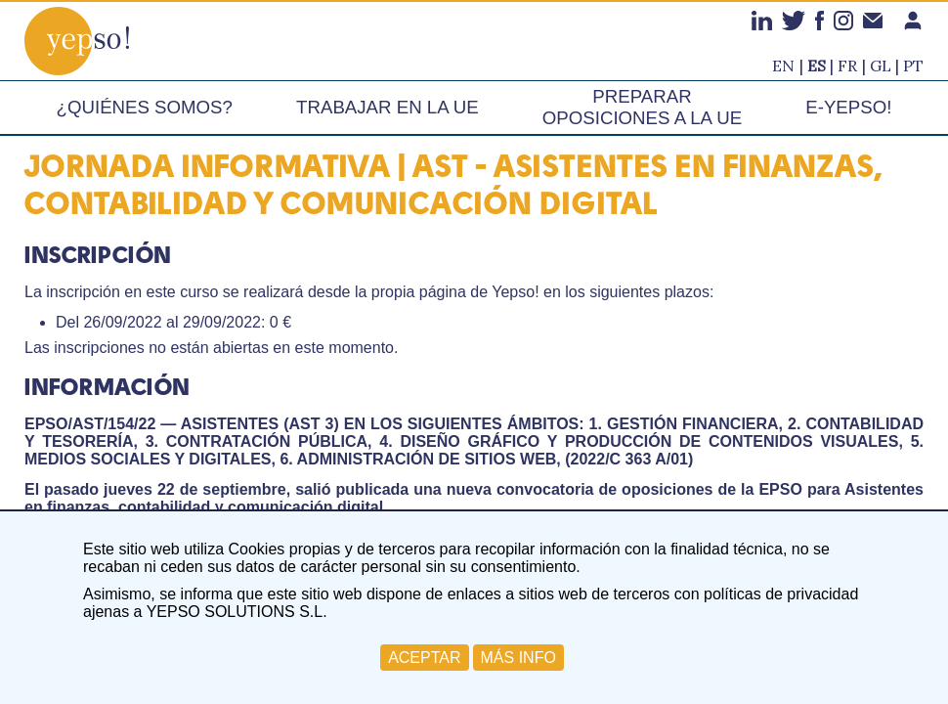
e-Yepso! (848, 107)
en (783, 65)
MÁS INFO (518, 657)
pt (913, 65)
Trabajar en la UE (387, 107)
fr (847, 65)
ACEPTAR (424, 657)
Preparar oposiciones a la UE (642, 107)
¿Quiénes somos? (145, 107)
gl (880, 65)
